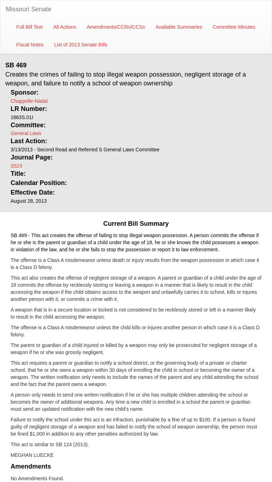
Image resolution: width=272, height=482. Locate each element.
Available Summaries (178, 27)
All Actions (64, 27)
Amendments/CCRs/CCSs (116, 27)
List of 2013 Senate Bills (80, 44)
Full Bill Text (29, 27)
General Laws (26, 133)
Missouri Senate (28, 9)
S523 (16, 166)
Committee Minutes (233, 27)
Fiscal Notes (30, 44)
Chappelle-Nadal (29, 101)
